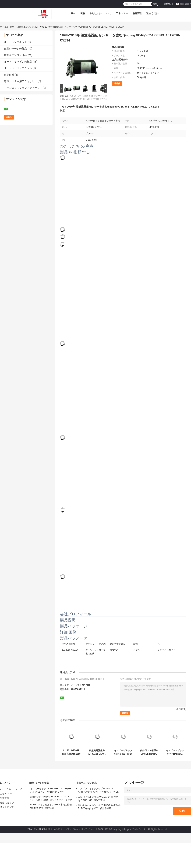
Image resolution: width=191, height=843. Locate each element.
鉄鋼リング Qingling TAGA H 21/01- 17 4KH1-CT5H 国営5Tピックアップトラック (51, 798)
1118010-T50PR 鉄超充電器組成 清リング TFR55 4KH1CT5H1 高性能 (71, 752)
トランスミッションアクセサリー (23, 87)
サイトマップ (7, 807)
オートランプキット (15, 42)
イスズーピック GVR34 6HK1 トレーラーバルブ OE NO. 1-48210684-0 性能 (50, 790)
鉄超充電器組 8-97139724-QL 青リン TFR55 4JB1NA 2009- (97, 752)
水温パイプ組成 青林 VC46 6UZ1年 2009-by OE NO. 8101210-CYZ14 (98, 799)
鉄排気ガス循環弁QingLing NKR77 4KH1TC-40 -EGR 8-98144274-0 (149, 752)
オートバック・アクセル (18, 68)
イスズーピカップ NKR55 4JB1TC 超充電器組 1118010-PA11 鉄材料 (123, 752)
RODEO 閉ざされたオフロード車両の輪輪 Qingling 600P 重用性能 (51, 806)
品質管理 (137, 13)
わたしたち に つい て (100, 13)
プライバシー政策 (35, 829)
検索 (155, 4)
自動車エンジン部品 (27, 27)
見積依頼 (168, 3)
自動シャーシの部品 (15, 48)
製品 (82, 13)
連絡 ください (153, 13)
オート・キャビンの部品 (18, 61)
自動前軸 (9, 74)
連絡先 (117, 83)
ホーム (3, 27)
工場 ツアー (122, 13)
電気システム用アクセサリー (20, 81)
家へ (73, 13)
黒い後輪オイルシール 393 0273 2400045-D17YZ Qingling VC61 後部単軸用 (99, 807)
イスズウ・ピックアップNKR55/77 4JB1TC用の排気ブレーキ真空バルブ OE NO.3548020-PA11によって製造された (174, 752)
